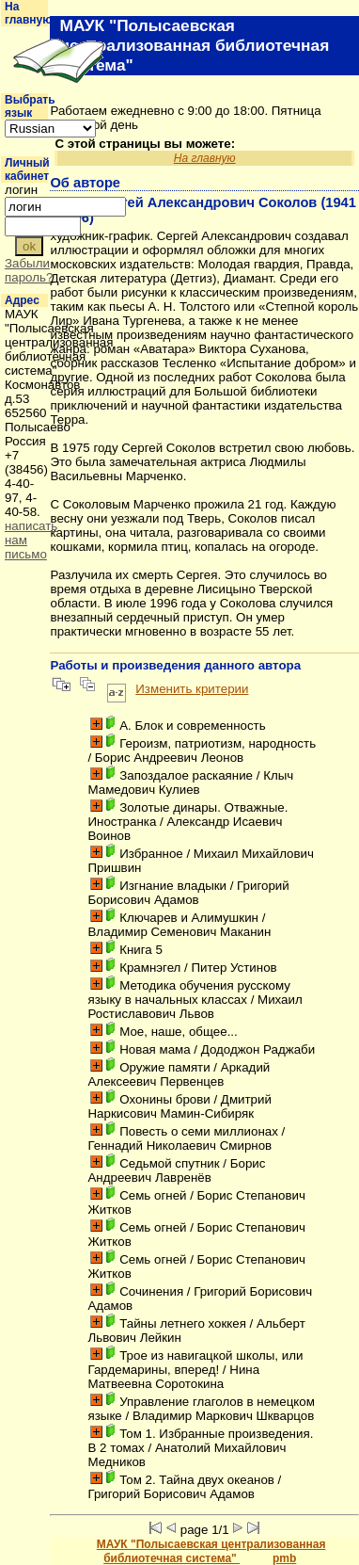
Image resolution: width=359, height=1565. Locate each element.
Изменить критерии (191, 689)
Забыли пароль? (29, 270)
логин (21, 190)
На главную (29, 13)
